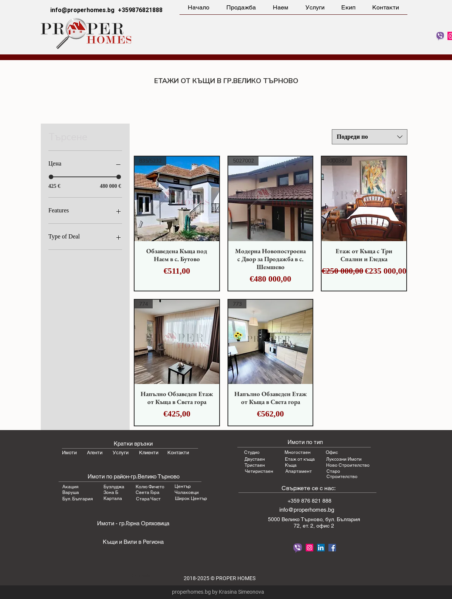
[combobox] (369, 136)
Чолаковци (187, 492)
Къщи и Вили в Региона (133, 542)
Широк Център (191, 498)
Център (183, 486)
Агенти (94, 452)
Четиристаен (259, 471)
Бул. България (77, 498)
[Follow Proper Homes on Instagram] (309, 547)
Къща (291, 465)
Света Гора (147, 492)
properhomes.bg (191, 592)
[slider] (51, 176)
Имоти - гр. (111, 523)
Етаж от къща (300, 459)
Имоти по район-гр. (113, 476)
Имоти (69, 452)
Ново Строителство (348, 465)
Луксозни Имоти (344, 459)
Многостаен (298, 452)
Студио (252, 452)
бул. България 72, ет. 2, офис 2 (327, 522)
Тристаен (255, 465)
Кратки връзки (133, 443)
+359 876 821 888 (309, 501)
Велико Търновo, (303, 519)
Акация (70, 486)
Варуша (70, 492)
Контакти (178, 452)
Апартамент (298, 471)
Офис (332, 452)
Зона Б (111, 492)
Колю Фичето (150, 486)
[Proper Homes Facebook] (332, 547)
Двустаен (255, 459)
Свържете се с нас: (309, 488)
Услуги (120, 452)
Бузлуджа (114, 486)
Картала (113, 498)
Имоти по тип (305, 442)
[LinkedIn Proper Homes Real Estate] (321, 547)
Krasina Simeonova (241, 592)
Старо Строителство (342, 474)
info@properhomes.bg (82, 10)
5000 (275, 519)
